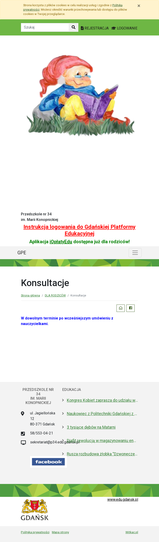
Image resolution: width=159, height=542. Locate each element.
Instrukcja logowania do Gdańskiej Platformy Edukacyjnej (79, 230)
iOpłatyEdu (61, 241)
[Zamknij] (138, 6)
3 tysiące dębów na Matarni (91, 427)
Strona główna (30, 295)
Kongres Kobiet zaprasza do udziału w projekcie (102, 400)
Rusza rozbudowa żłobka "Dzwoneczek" (102, 454)
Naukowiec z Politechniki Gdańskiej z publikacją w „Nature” (102, 413)
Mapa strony (60, 532)
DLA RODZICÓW (55, 295)
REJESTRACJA (95, 28)
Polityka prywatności (35, 532)
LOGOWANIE (124, 28)
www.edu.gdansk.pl (122, 499)
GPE (21, 252)
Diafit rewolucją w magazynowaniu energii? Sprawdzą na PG (102, 440)
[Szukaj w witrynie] (73, 27)
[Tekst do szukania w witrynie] (45, 27)
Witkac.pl (131, 532)
